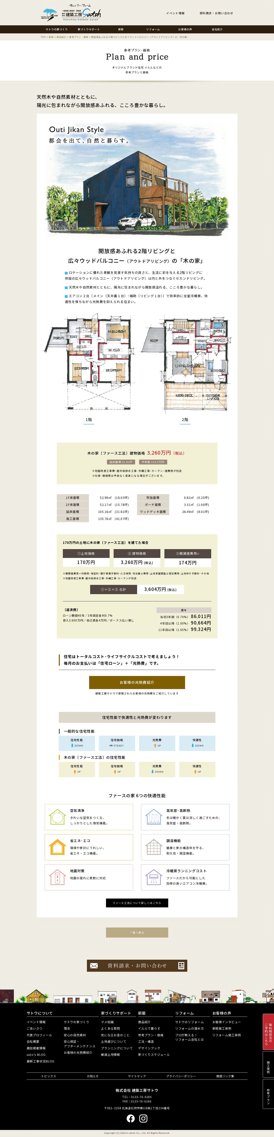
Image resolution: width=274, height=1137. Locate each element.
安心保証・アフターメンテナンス (80, 1043)
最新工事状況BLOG (40, 1061)
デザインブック (149, 1048)
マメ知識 (107, 1022)
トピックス (48, 1076)
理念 (67, 1028)
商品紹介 (61, 37)
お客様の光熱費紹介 (137, 682)
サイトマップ (137, 1076)
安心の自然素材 (75, 1035)
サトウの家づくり (76, 1022)
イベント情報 (175, 13)
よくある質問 (110, 1028)
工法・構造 (146, 1041)
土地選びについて (113, 1041)
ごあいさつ (35, 1028)
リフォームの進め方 (189, 1028)
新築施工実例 (221, 1028)
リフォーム (184, 1013)
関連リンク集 (225, 1076)
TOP (43, 37)
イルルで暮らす (149, 1028)
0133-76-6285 (141, 1097)
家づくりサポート (116, 1013)
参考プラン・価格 (78, 37)
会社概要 (33, 1041)
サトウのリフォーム (189, 1022)
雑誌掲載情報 (36, 1048)
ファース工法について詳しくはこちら (137, 903)
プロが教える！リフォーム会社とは (189, 1037)
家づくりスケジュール (154, 1054)
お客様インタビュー (226, 1022)
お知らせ (93, 1076)
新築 (51, 37)
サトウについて (40, 1013)
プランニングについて (117, 1048)
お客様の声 (221, 1013)
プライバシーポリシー (181, 1076)
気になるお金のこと (115, 1035)
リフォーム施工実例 (226, 1035)
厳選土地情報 (110, 1054)
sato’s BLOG (36, 1054)
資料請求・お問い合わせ (216, 13)
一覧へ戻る (137, 932)
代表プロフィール (39, 1035)
